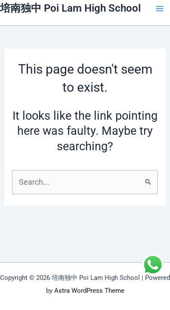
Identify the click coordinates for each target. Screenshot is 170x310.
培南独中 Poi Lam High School (70, 8)
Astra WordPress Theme (89, 290)
